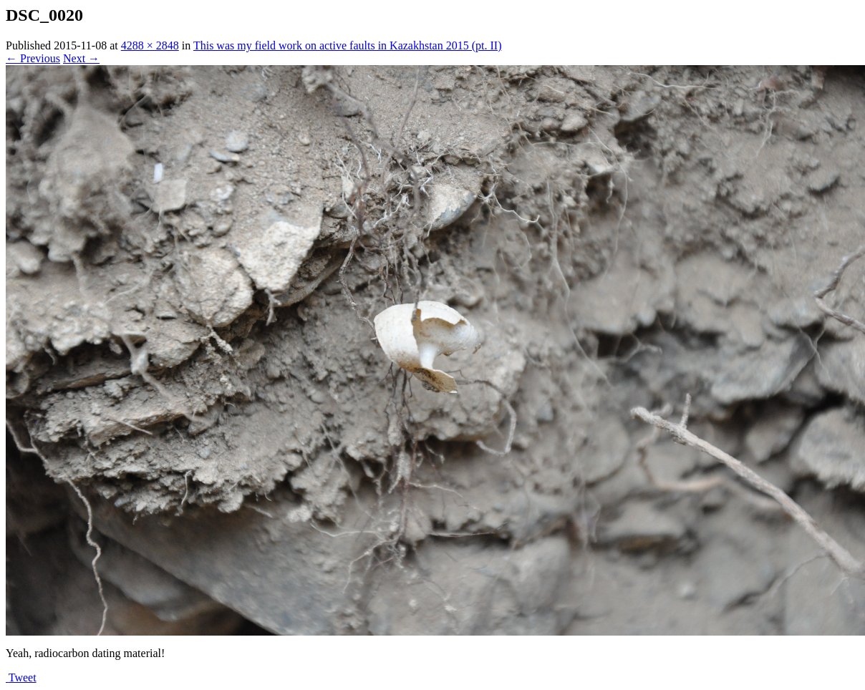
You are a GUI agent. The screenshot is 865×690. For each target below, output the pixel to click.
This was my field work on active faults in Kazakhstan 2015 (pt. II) (347, 45)
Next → (81, 58)
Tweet (23, 677)
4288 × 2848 (150, 45)
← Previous (33, 58)
